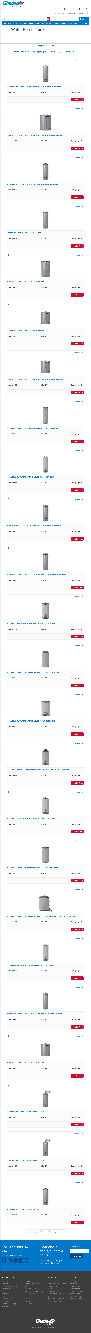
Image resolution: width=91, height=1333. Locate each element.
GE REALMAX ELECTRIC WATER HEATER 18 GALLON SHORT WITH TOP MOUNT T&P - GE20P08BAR (41, 916)
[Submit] (48, 19)
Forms (4, 1294)
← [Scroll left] (5, 23)
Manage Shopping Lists (34, 1291)
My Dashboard (30, 1289)
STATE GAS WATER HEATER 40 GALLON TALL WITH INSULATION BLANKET (33, 184)
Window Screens (76, 1299)
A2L (9, 23)
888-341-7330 (16, 1255)
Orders (27, 1299)
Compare (38, 51)
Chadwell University (62, 23)
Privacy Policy (53, 1286)
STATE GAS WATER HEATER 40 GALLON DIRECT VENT (26, 1160)
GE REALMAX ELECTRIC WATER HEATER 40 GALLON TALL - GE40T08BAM (32, 428)
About (68, 9)
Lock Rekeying (75, 1286)
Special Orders (75, 1294)
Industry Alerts (7, 1299)
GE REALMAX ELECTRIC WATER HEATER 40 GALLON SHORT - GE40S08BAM (33, 672)
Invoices (28, 1301)
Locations (6, 1301)
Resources (83, 14)
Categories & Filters (45, 46)
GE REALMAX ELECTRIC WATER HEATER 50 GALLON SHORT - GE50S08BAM (33, 867)
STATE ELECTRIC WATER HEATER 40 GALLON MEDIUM (26, 282)
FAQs (4, 1291)
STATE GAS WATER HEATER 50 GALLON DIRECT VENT (26, 1112)
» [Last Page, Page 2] (62, 1231)
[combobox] (26, 19)
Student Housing (76, 1291)
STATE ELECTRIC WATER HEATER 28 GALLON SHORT (25, 1063)
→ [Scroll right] (86, 23)
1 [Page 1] (42, 1231)
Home (61, 9)
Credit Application (54, 1281)
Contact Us (84, 9)
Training (5, 1306)
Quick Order (29, 1294)
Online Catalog (34, 23)
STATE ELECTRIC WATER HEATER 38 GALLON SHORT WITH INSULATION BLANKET (36, 135)
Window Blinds (76, 1296)
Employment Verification (57, 1284)
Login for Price (77, 99)
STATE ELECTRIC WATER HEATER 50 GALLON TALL (25, 233)
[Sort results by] (71, 51)
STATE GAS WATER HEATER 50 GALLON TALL (23, 1209)
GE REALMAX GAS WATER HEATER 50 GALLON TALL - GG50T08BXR (30, 965)
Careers (75, 9)
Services (70, 14)
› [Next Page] (55, 1231)
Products (59, 14)
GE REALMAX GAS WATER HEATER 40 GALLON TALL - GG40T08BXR (30, 477)
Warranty (51, 1296)
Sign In (83, 19)
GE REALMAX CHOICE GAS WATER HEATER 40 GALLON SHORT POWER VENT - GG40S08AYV (39, 770)
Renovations (47, 23)
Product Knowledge (9, 1303)
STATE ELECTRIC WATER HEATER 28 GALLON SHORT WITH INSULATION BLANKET (36, 379)
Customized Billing (77, 1284)
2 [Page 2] (49, 1231)
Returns (50, 1289)
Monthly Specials (19, 23)
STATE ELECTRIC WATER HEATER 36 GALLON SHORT (25, 331)
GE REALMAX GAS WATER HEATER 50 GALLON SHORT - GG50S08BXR (31, 721)
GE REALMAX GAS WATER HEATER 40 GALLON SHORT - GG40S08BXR (31, 623)
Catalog (5, 1284)
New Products (77, 23)
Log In (27, 1281)
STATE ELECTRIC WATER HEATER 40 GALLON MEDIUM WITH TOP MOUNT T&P (34, 1014)
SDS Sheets (29, 1303)
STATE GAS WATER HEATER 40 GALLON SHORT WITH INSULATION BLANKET (34, 86)
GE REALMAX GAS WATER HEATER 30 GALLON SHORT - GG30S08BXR (31, 819)
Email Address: (76, 1246)
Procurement (7, 1296)
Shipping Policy (53, 1291)
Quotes (27, 1296)
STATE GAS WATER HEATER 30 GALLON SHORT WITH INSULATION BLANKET (34, 526)
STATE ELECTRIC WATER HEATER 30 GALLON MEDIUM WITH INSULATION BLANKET (36, 575)
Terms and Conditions (56, 1294)
